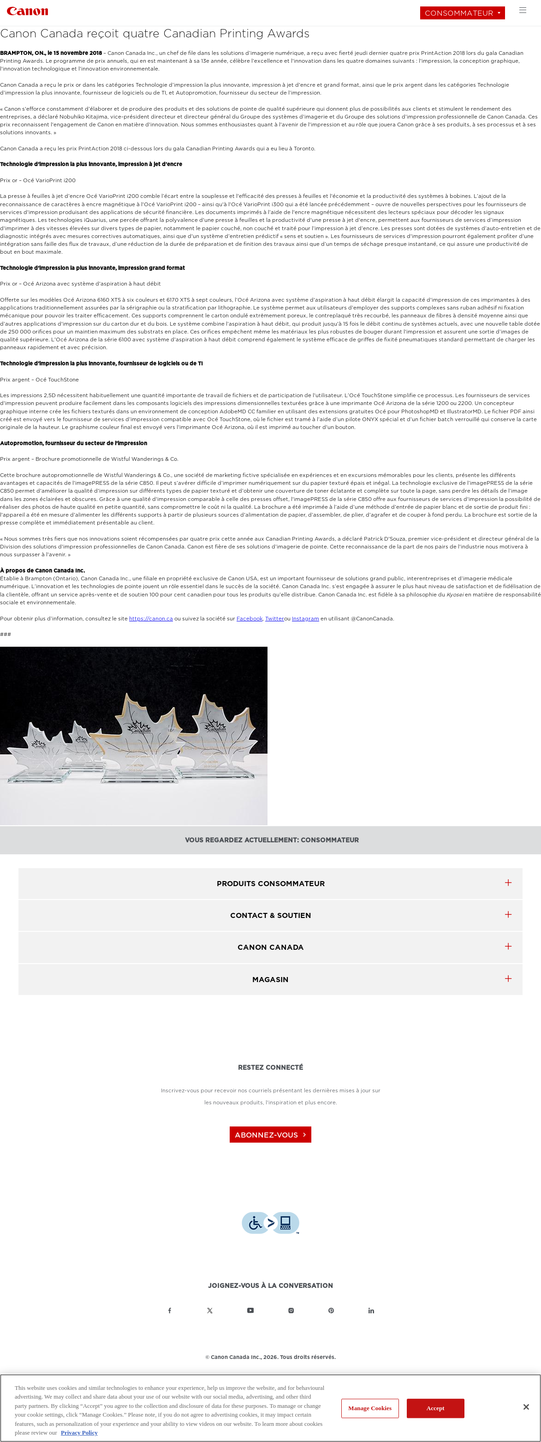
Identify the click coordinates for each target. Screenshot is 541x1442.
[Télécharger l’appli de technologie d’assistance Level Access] (270, 1224)
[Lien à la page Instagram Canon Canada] (291, 1310)
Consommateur (459, 13)
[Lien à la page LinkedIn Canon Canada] (371, 1310)
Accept (436, 1408)
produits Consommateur (271, 883)
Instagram (305, 619)
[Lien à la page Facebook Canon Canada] (169, 1310)
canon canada (271, 947)
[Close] (526, 1407)
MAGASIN (270, 979)
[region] (270, 1408)
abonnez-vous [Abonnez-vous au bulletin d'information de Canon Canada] (272, 1135)
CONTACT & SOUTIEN (270, 915)
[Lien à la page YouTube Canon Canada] (250, 1310)
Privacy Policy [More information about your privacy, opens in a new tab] (79, 1432)
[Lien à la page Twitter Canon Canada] (210, 1310)
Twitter (274, 619)
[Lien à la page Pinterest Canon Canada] (331, 1310)
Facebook (249, 619)
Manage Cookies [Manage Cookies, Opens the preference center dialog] (370, 1408)
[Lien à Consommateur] (27, 10)
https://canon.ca (151, 619)
